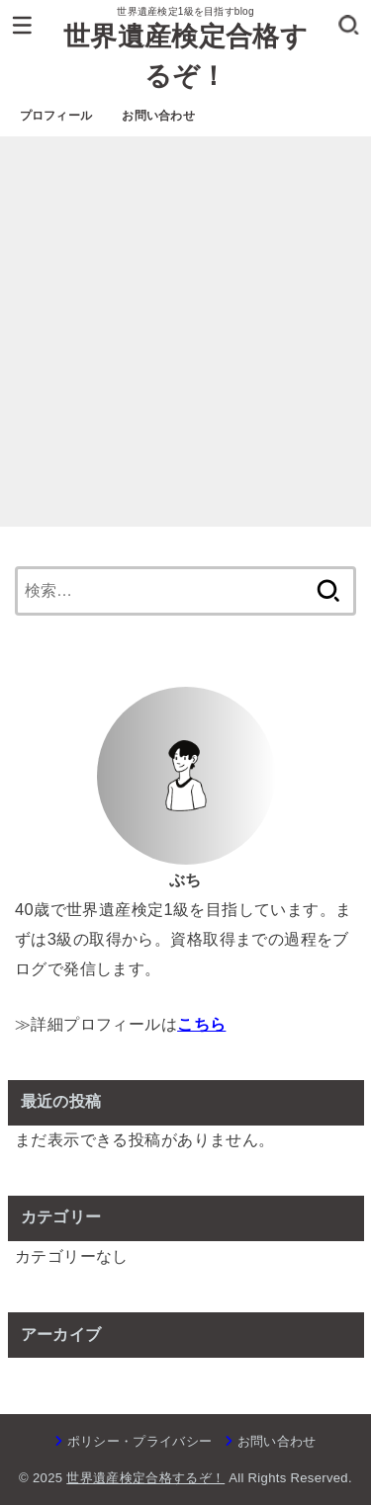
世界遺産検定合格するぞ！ (185, 57)
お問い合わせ (158, 116)
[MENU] (22, 24)
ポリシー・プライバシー (140, 1441)
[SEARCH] (348, 24)
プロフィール (56, 116)
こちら (201, 1024)
